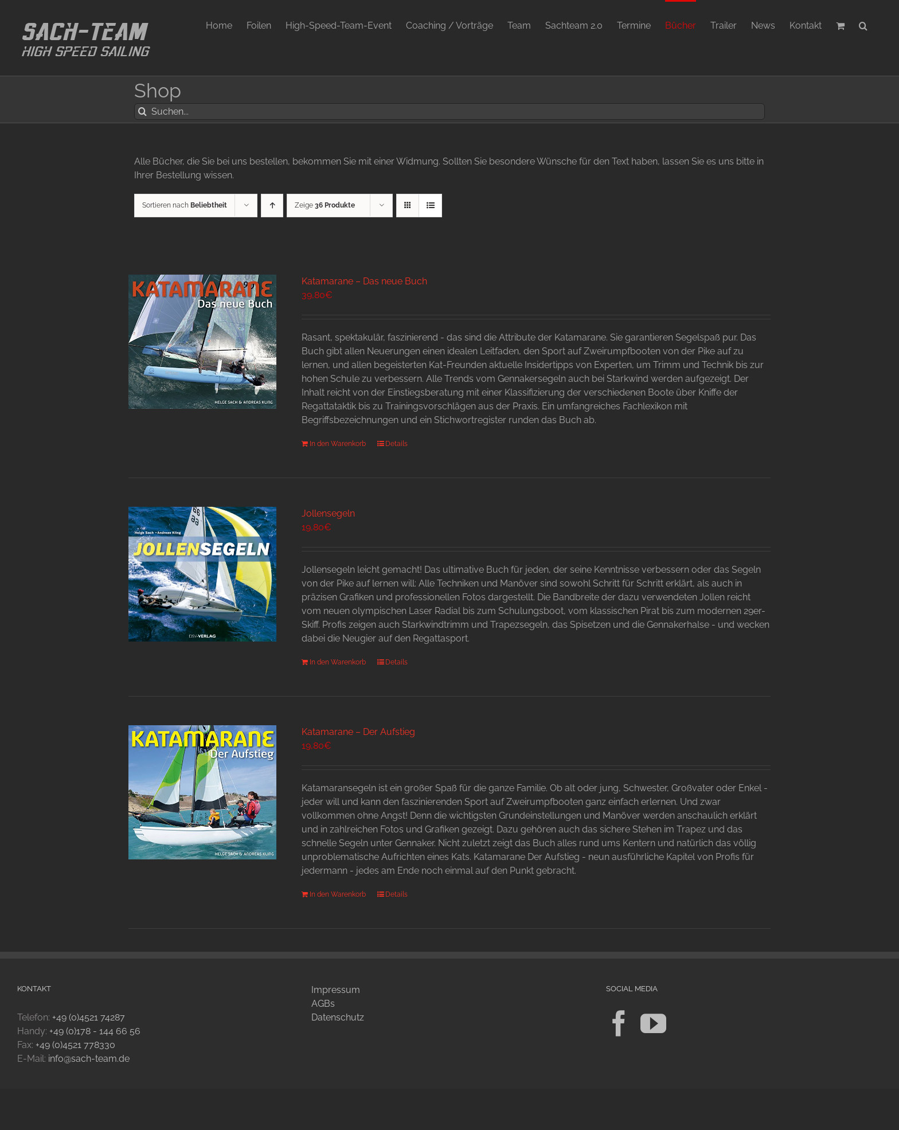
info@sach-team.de (89, 1058)
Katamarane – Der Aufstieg (358, 731)
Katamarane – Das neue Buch (364, 281)
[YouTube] (653, 1024)
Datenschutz (337, 1017)
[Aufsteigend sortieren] (272, 205)
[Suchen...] (449, 111)
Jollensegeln (328, 513)
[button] (863, 24)
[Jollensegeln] (202, 574)
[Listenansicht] (430, 205)
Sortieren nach (184, 205)
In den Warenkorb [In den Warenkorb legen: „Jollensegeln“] (338, 662)
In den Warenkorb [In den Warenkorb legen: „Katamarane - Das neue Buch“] (338, 444)
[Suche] (142, 111)
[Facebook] (619, 1024)
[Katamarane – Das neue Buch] (202, 342)
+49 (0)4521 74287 (88, 1017)
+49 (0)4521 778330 (75, 1044)
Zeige (325, 205)
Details (396, 444)
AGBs (323, 1003)
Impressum (335, 989)
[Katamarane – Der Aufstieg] (202, 792)
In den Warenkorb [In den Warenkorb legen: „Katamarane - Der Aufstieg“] (338, 894)
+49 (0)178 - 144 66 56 (94, 1031)
